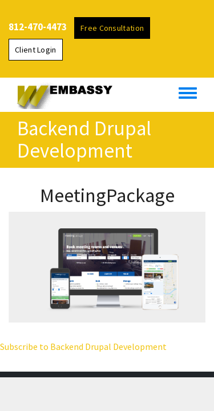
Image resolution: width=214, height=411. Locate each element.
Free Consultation (112, 28)
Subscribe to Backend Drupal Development (83, 346)
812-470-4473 (38, 27)
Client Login (35, 50)
